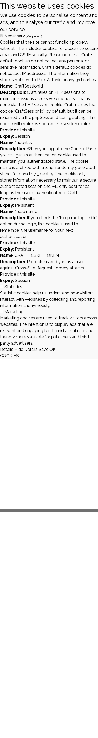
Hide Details (26, 349)
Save (43, 349)
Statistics (13, 286)
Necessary (23, 35)
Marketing (14, 311)
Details (6, 349)
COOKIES (9, 355)
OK (52, 349)
